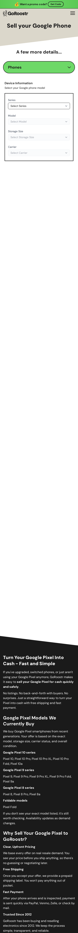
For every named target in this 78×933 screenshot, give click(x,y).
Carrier (12, 147)
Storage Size (15, 131)
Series (11, 100)
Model (12, 115)
